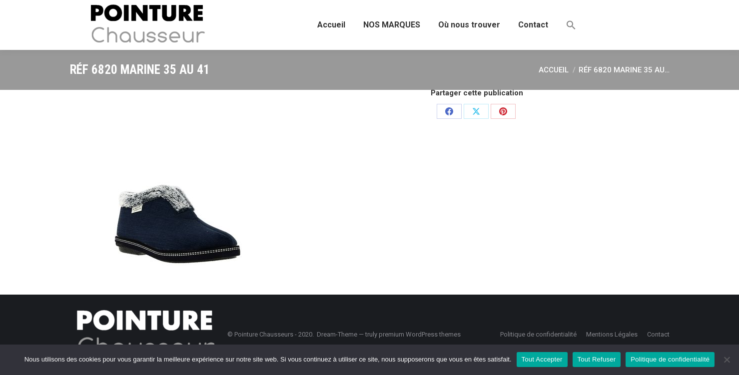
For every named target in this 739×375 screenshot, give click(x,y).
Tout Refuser (597, 359)
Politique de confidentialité (670, 359)
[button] (571, 25)
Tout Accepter (542, 359)
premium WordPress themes (420, 334)
